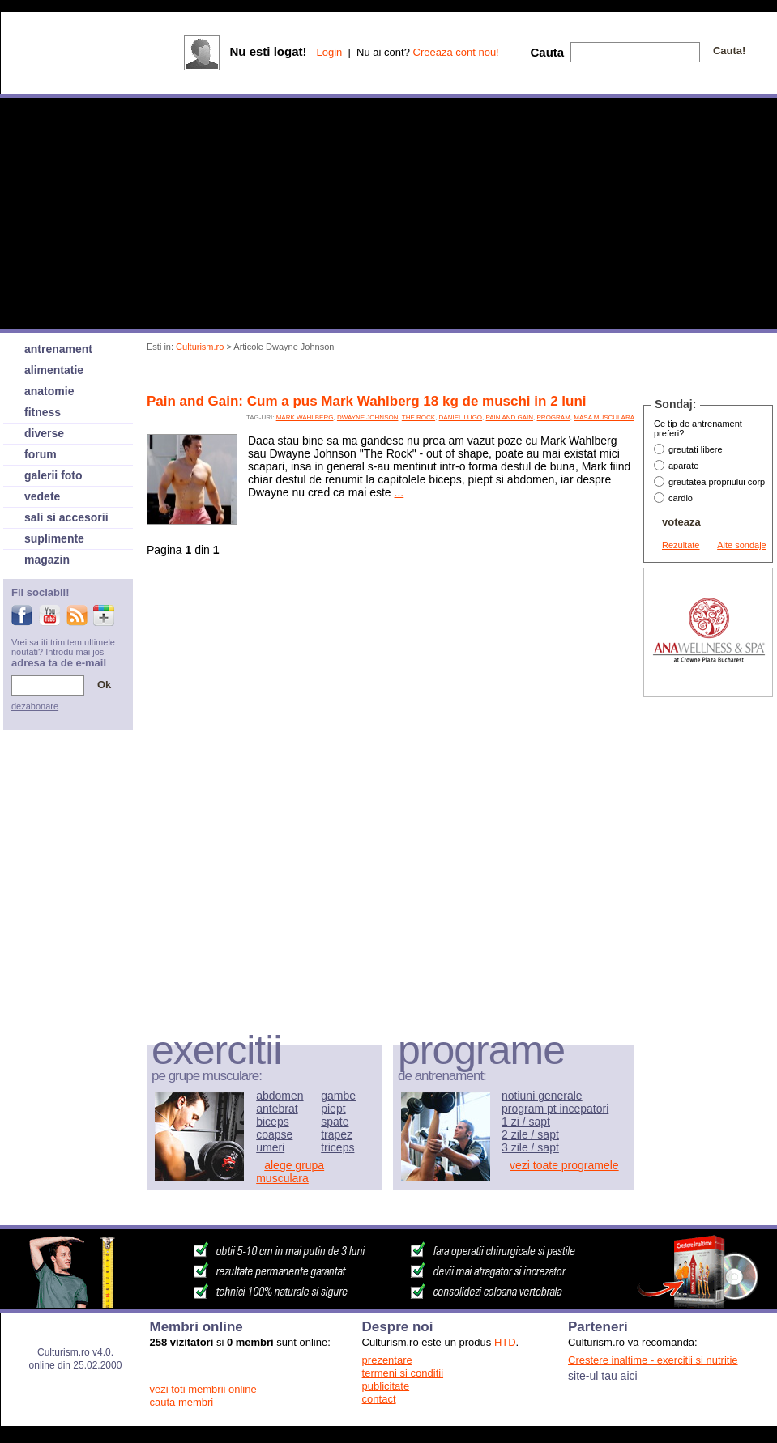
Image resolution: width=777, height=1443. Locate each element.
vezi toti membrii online (203, 1389)
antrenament (58, 349)
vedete (42, 496)
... (399, 492)
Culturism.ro (200, 346)
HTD (505, 1342)
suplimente (54, 538)
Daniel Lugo (461, 417)
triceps (337, 1147)
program (553, 417)
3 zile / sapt (530, 1147)
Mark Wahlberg (305, 417)
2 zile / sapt (530, 1134)
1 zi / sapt (526, 1121)
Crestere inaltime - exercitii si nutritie (653, 1360)
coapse (274, 1134)
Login (329, 52)
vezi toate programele (564, 1165)
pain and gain (510, 417)
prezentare (387, 1360)
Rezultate (680, 545)
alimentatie (53, 370)
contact (379, 1399)
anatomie (49, 391)
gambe (338, 1095)
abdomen (279, 1095)
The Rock (418, 417)
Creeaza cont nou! (456, 52)
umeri (270, 1147)
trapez (336, 1134)
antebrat (276, 1108)
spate (334, 1121)
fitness (42, 412)
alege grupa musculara (290, 1172)
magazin (47, 559)
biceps (272, 1121)
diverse (44, 433)
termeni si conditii (402, 1373)
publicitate (386, 1386)
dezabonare (34, 706)
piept (333, 1108)
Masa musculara (604, 417)
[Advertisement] (708, 944)
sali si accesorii (66, 517)
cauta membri (182, 1402)
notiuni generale (542, 1095)
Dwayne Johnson (368, 417)
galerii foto (53, 475)
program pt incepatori (555, 1108)
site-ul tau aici (603, 1375)
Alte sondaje (741, 545)
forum (40, 454)
